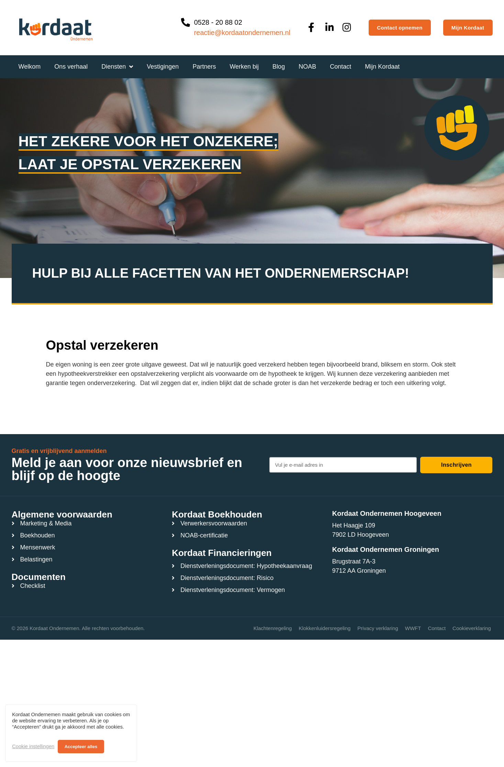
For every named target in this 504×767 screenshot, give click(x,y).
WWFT (413, 628)
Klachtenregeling (273, 628)
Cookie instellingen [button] (33, 746)
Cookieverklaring (471, 628)
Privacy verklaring (377, 628)
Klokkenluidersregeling (324, 628)
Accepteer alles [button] (81, 746)
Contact (437, 628)
